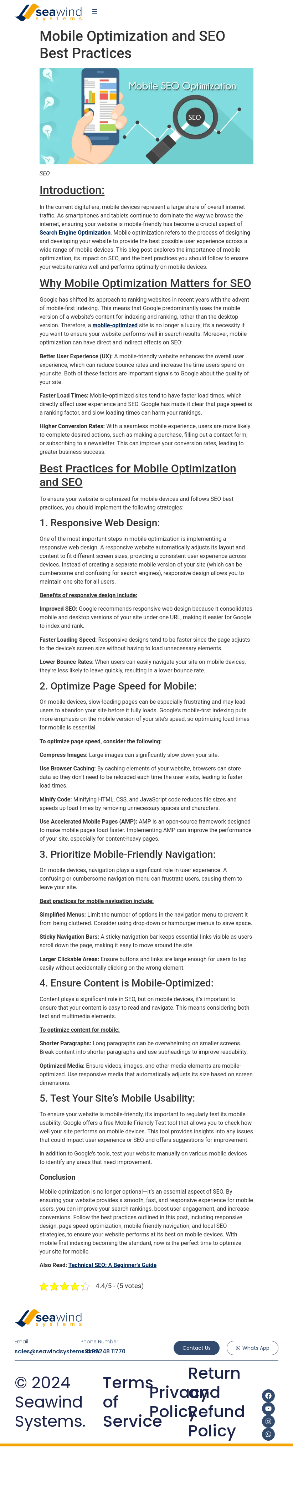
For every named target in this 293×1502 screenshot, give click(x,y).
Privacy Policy (179, 1402)
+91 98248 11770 (103, 1351)
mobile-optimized (115, 325)
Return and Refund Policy (216, 1402)
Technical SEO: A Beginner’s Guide (112, 1265)
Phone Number (99, 1341)
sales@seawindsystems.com (57, 1351)
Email (21, 1341)
